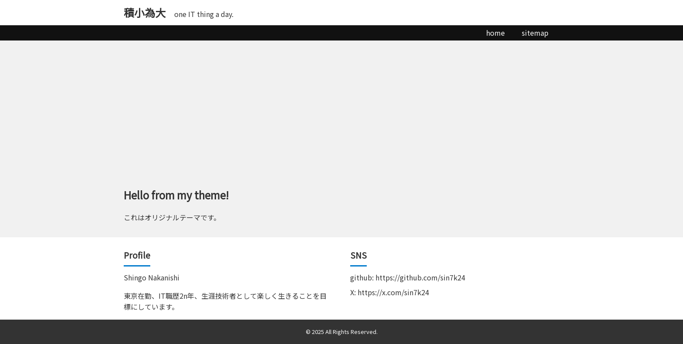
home (495, 32)
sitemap (535, 32)
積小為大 (145, 12)
